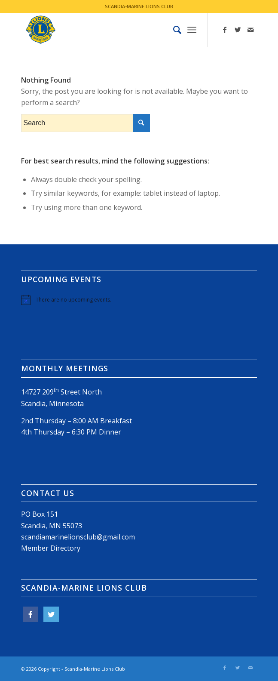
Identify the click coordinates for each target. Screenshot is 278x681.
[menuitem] (173, 29)
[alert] (139, 300)
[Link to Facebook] (224, 29)
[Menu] (191, 29)
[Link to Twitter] (237, 29)
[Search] (173, 29)
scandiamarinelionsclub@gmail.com (78, 537)
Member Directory (50, 548)
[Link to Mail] (250, 29)
